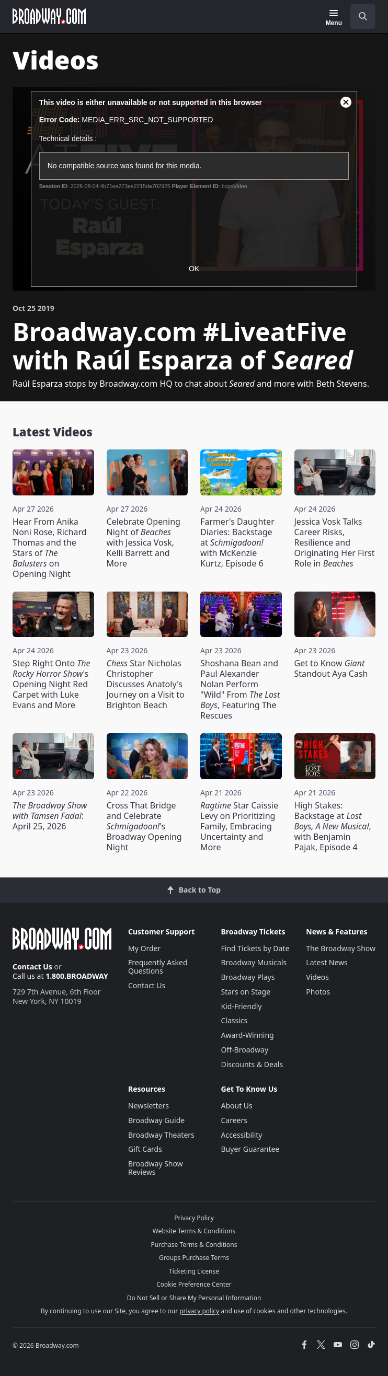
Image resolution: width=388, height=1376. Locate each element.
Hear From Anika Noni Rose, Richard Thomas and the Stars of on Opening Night (50, 548)
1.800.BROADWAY (76, 976)
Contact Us (32, 967)
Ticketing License (194, 1271)
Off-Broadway (245, 1050)
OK (194, 268)
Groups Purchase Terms (194, 1257)
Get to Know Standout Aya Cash (331, 668)
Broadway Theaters (161, 1135)
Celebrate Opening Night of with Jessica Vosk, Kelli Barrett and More (143, 542)
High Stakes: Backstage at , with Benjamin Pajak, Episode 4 (332, 826)
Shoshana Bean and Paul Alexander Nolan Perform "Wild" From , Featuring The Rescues (240, 689)
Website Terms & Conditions (194, 1231)
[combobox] (358, 16)
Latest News (327, 962)
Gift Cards (145, 1149)
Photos (318, 992)
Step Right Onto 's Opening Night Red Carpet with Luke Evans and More (51, 684)
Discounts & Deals (252, 1064)
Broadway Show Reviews (155, 1168)
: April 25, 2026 (50, 816)
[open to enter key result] (362, 16)
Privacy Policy (194, 1217)
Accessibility (242, 1135)
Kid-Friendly (241, 1006)
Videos (317, 977)
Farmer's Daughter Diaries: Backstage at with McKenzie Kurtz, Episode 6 (237, 542)
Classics (234, 1020)
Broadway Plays (248, 977)
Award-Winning (247, 1035)
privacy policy (199, 1310)
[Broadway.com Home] (49, 16)
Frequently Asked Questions (158, 966)
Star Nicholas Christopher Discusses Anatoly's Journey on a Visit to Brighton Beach (146, 684)
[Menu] (334, 18)
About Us (237, 1106)
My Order (144, 948)
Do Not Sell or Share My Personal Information (194, 1297)
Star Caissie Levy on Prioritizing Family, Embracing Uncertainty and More (239, 826)
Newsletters (148, 1106)
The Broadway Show (340, 948)
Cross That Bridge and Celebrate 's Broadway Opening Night (144, 826)
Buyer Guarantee (250, 1149)
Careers (234, 1120)
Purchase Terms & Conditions (194, 1244)
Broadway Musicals (254, 962)
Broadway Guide (156, 1120)
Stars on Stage (246, 992)
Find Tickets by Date (255, 948)
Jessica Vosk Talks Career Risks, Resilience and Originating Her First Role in (334, 542)
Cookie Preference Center (194, 1284)
